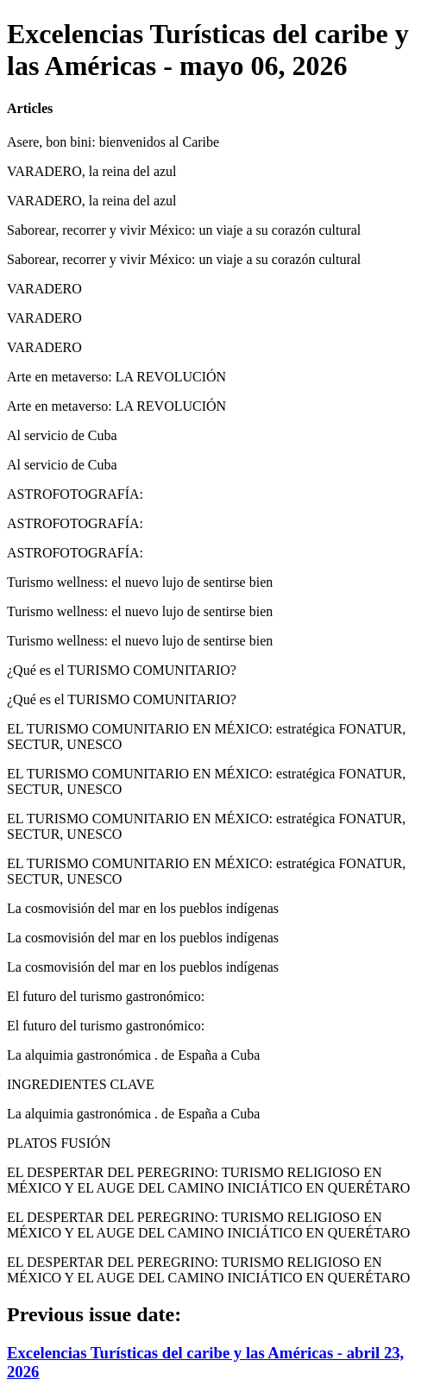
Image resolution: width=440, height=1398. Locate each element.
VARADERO (44, 288)
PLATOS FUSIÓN (58, 1143)
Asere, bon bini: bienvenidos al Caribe (113, 142)
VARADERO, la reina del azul (92, 171)
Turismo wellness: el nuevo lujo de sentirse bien (140, 582)
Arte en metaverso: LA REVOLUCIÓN (116, 376)
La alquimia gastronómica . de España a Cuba (133, 1055)
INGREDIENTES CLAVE (80, 1084)
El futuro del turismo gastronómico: (105, 996)
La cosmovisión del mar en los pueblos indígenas (143, 908)
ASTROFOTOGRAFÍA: (75, 494)
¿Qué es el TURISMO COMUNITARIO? (121, 670)
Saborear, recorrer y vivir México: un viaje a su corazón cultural (184, 230)
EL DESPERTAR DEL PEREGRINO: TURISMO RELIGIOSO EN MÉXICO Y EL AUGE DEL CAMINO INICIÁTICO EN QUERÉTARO (208, 1180)
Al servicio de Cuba (62, 435)
